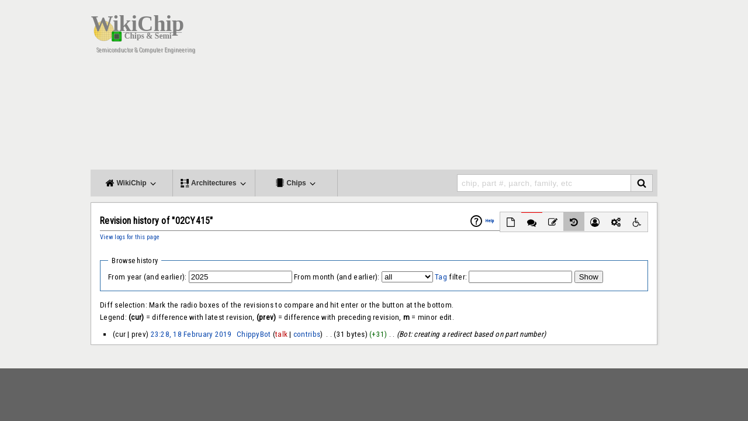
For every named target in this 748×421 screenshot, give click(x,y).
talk (281, 334)
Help (490, 220)
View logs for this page (130, 237)
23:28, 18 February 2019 (191, 334)
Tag (441, 276)
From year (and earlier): (147, 276)
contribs (306, 334)
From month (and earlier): (337, 276)
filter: (451, 276)
